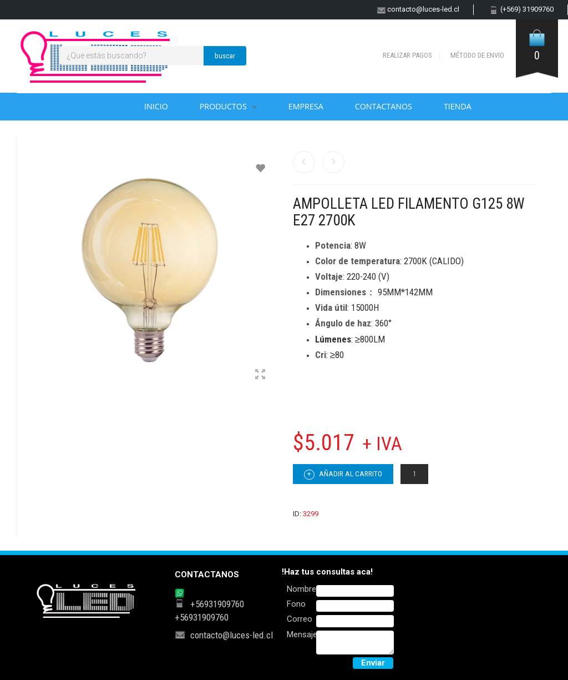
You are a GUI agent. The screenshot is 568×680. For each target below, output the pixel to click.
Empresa (305, 106)
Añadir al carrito (343, 475)
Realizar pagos (407, 55)
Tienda (457, 106)
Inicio (156, 106)
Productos (223, 106)
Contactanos (383, 106)
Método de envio (477, 55)
